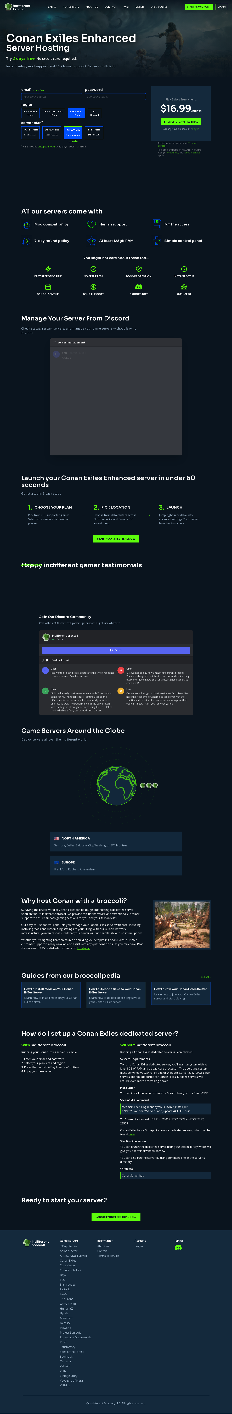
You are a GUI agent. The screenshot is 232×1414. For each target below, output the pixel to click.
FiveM (63, 1294)
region (27, 104)
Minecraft (66, 1318)
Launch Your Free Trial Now (116, 1220)
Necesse (65, 1323)
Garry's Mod (68, 1304)
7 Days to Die (68, 1246)
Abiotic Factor (68, 1251)
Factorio (65, 1290)
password (94, 90)
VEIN (63, 1371)
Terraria (65, 1362)
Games (52, 6)
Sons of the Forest (72, 1352)
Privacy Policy (172, 151)
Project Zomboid (70, 1333)
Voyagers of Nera (71, 1381)
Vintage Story (68, 1376)
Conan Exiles (68, 1261)
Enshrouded (68, 1285)
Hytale (64, 1314)
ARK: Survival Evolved (73, 1256)
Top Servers (71, 6)
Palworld (65, 1328)
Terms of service (108, 1256)
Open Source (159, 6)
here (132, 1137)
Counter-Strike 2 (70, 1270)
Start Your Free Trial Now (116, 541)
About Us (92, 6)
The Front (66, 1299)
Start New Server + (199, 6)
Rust (63, 1342)
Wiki (126, 6)
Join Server (116, 652)
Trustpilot (83, 951)
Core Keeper (68, 1266)
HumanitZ (66, 1309)
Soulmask (66, 1357)
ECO (62, 1280)
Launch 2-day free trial (181, 121)
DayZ (63, 1275)
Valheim (65, 1366)
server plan (32, 123)
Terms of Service (192, 151)
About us (103, 1246)
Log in (222, 6)
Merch (139, 6)
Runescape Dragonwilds (75, 1338)
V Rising (65, 1386)
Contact (111, 6)
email (32, 90)
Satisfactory (67, 1347)
